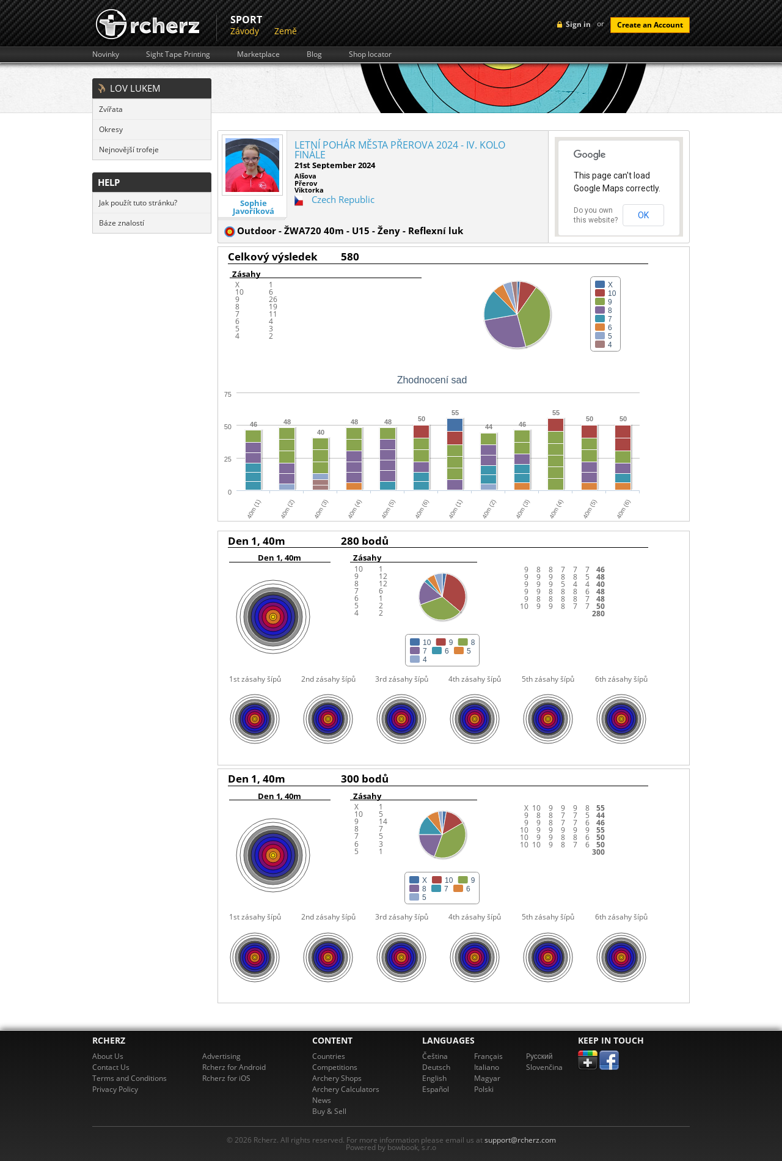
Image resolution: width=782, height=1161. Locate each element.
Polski (484, 1089)
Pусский (539, 1056)
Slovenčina (544, 1067)
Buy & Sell (329, 1111)
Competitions (334, 1067)
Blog (314, 54)
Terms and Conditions (129, 1078)
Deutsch (436, 1067)
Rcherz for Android (234, 1067)
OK (643, 215)
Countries (328, 1056)
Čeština (435, 1056)
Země (285, 31)
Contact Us (111, 1067)
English (434, 1078)
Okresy (111, 129)
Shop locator (370, 54)
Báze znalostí (121, 223)
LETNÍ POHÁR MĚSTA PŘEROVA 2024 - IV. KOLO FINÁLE (399, 149)
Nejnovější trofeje (129, 149)
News (321, 1100)
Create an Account (650, 25)
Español (435, 1089)
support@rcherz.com (520, 1140)
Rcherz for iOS (226, 1078)
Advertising (221, 1056)
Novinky (105, 54)
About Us (107, 1056)
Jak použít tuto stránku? (138, 202)
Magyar (487, 1078)
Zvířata (111, 109)
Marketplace (258, 54)
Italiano (486, 1067)
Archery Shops (337, 1078)
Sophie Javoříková (253, 207)
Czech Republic (343, 199)
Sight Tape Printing (178, 54)
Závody (244, 31)
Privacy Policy (115, 1089)
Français (488, 1056)
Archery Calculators (345, 1089)
